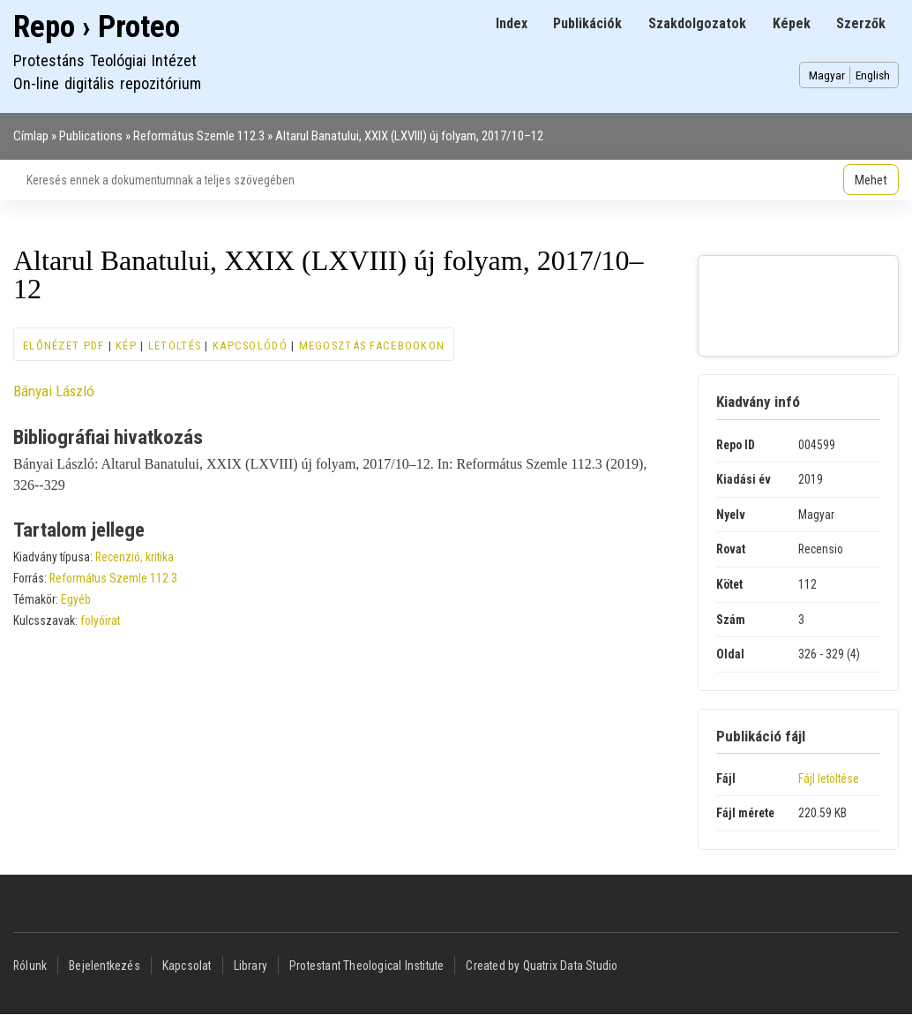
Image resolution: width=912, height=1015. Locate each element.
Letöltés (174, 345)
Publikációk (587, 23)
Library (250, 966)
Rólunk (30, 966)
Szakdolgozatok (697, 23)
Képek (792, 23)
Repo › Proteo (96, 27)
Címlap (31, 136)
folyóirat (100, 620)
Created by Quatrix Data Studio (541, 966)
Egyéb (76, 599)
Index (511, 23)
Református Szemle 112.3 (199, 136)
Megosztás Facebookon (372, 345)
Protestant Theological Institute (366, 966)
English (873, 75)
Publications (91, 136)
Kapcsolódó (250, 345)
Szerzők (861, 23)
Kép (126, 345)
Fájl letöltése (828, 778)
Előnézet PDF (63, 345)
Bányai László (53, 391)
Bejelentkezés (104, 966)
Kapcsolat (187, 966)
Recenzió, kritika (134, 557)
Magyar (827, 75)
